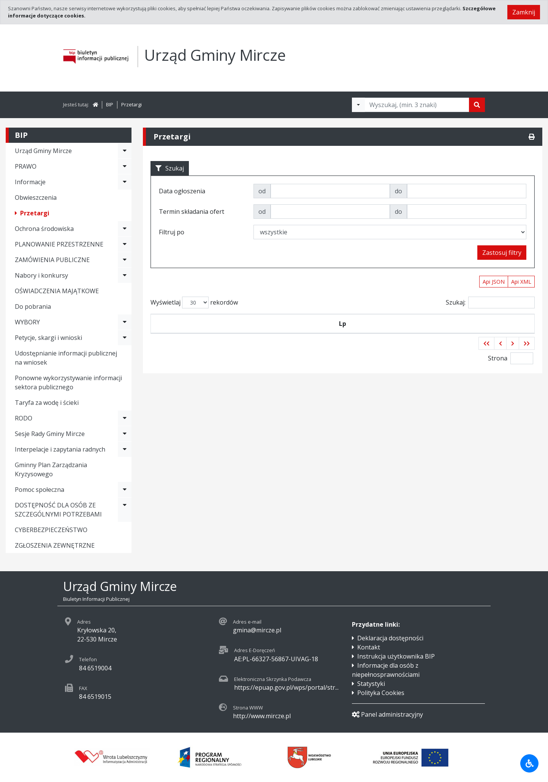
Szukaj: (490, 302)
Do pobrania (33, 306)
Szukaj (169, 168)
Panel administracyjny (387, 714)
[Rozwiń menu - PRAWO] (124, 166)
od (262, 191)
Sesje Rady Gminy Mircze (50, 434)
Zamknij (523, 12)
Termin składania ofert (484, 323)
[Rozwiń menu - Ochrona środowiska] (124, 228)
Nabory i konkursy (41, 275)
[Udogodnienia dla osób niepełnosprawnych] (529, 763)
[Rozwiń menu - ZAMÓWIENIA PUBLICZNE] (124, 259)
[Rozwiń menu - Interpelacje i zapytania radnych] (124, 449)
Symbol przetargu (205, 323)
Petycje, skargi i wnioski (48, 337)
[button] (486, 343)
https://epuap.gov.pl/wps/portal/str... (286, 687)
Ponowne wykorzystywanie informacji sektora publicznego (68, 382)
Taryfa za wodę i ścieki (47, 402)
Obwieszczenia (36, 197)
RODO (23, 418)
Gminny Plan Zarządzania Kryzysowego (51, 469)
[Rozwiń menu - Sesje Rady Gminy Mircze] (124, 433)
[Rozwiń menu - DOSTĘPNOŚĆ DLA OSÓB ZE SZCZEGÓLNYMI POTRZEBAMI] (124, 510)
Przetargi (131, 104)
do (398, 191)
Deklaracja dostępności (390, 638)
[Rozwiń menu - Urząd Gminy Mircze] (124, 150)
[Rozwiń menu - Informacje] (124, 182)
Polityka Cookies (380, 693)
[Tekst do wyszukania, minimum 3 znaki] (416, 105)
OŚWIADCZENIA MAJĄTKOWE (57, 291)
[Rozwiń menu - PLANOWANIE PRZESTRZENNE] (124, 244)
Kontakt (368, 647)
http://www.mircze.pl (262, 716)
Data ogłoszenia (279, 323)
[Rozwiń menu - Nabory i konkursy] (124, 275)
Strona (497, 358)
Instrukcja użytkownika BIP (396, 656)
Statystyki (371, 683)
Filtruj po (171, 232)
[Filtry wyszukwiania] (358, 105)
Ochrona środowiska (44, 228)
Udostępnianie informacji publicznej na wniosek (66, 358)
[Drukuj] (532, 137)
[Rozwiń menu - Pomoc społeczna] (124, 489)
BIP (109, 104)
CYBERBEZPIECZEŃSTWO (51, 530)
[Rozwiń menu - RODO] (124, 418)
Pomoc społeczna (39, 489)
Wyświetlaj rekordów (194, 302)
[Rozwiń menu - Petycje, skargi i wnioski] (124, 337)
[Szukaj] (477, 105)
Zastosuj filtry (501, 252)
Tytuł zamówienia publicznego (376, 323)
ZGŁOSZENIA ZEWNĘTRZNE (55, 545)
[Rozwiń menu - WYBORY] (124, 322)
